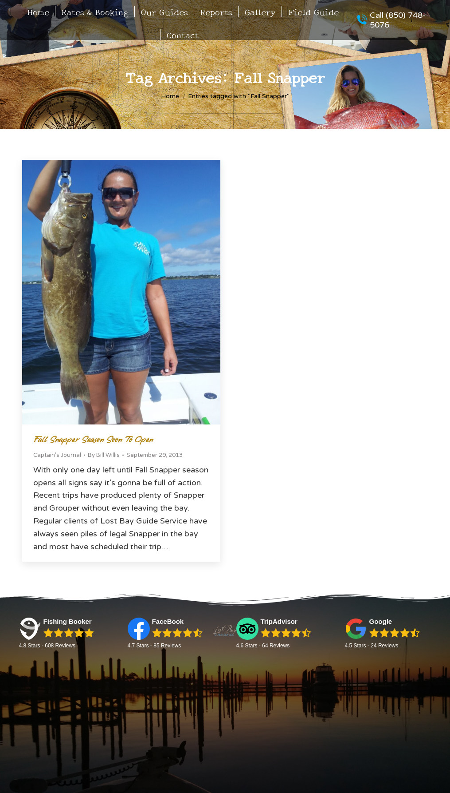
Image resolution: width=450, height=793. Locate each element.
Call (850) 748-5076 (391, 20)
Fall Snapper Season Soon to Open (93, 440)
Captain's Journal (57, 455)
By (104, 455)
